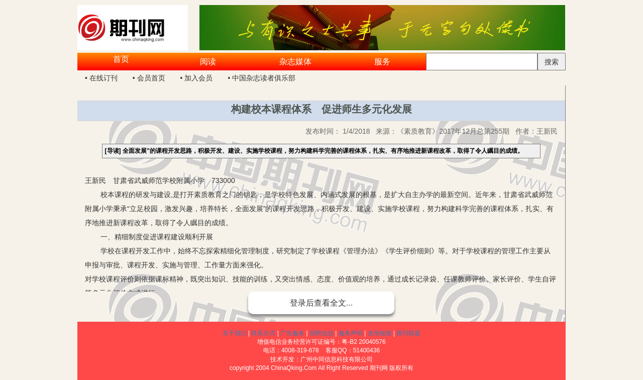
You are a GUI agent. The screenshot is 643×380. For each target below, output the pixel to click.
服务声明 (351, 333)
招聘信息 (321, 333)
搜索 (552, 62)
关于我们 (235, 333)
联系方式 (263, 333)
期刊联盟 (408, 333)
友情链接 (380, 333)
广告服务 (292, 333)
